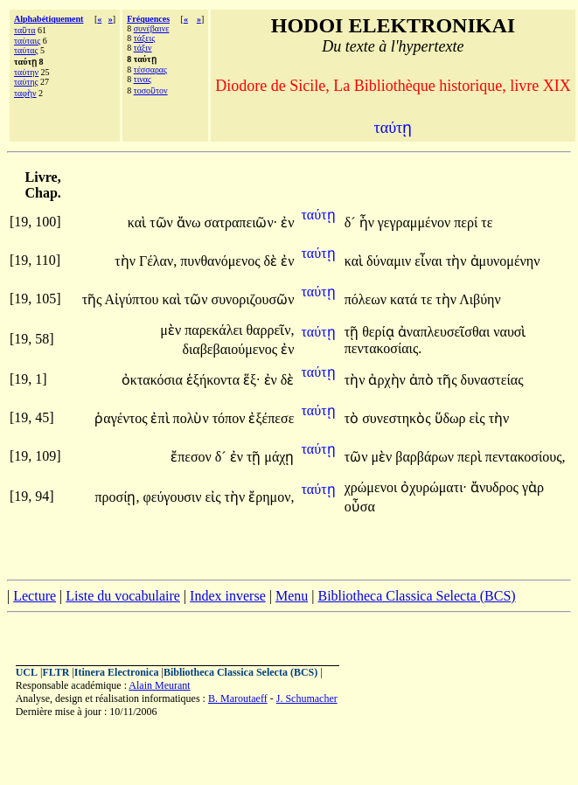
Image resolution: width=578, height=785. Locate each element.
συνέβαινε (152, 28)
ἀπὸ (423, 379)
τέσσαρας (150, 69)
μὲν (172, 330)
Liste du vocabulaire (123, 595)
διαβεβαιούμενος (231, 349)
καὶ (139, 222)
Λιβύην (480, 299)
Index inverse (228, 595)
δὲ (273, 261)
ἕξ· (252, 379)
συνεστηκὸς (398, 418)
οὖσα (360, 506)
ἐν (287, 222)
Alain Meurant (159, 685)
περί (467, 222)
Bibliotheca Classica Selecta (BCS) (416, 595)
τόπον (230, 418)
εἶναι (430, 261)
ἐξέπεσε (271, 418)
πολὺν (192, 418)
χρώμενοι (372, 487)
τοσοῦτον (151, 90)
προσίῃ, (116, 497)
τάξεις (145, 38)
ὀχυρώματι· (433, 487)
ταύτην (26, 72)
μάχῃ (279, 456)
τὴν (127, 261)
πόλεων (367, 299)
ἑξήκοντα (214, 379)
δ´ (352, 222)
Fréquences (148, 19)
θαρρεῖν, (270, 330)
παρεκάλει (215, 330)
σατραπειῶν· (241, 222)
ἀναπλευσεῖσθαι (445, 331)
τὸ (353, 418)
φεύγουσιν (174, 497)
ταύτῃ (318, 214)
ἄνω (191, 222)
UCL (27, 672)
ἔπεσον (193, 456)
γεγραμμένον (416, 222)
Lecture (34, 595)
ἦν (368, 222)
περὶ (471, 456)
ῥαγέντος (122, 418)
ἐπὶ (161, 418)
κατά (405, 299)
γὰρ (533, 487)
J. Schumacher (307, 698)
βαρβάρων (426, 456)
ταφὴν (25, 93)
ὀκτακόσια (154, 379)
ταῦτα (25, 30)
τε (486, 222)
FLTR (55, 672)
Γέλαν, (158, 261)
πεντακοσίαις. (383, 348)
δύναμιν (390, 261)
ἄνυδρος (496, 487)
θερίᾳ (380, 331)
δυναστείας (492, 379)
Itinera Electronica (116, 672)
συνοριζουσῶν (253, 299)
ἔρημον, (271, 497)
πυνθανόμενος (221, 261)
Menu (291, 595)
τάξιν (143, 47)
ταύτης (26, 82)
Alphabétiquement (48, 19)
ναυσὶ (509, 331)
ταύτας (26, 50)
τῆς (93, 299)
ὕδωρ (452, 418)
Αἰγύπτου (134, 299)
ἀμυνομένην (505, 261)
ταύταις (27, 40)
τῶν (163, 222)
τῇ (353, 331)
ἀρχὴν (388, 379)
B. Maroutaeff (238, 698)
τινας (142, 79)
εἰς (479, 418)
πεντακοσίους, (525, 456)
